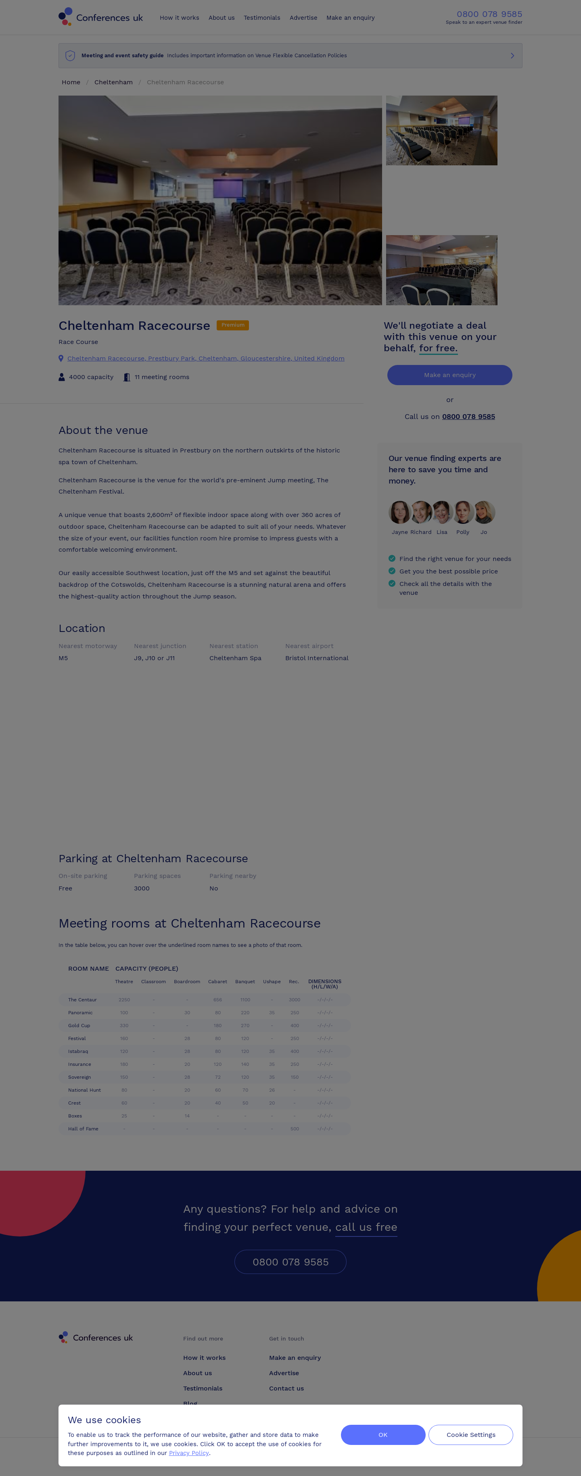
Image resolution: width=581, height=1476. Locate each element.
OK (381, 1434)
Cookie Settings (470, 1434)
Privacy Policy (189, 1452)
